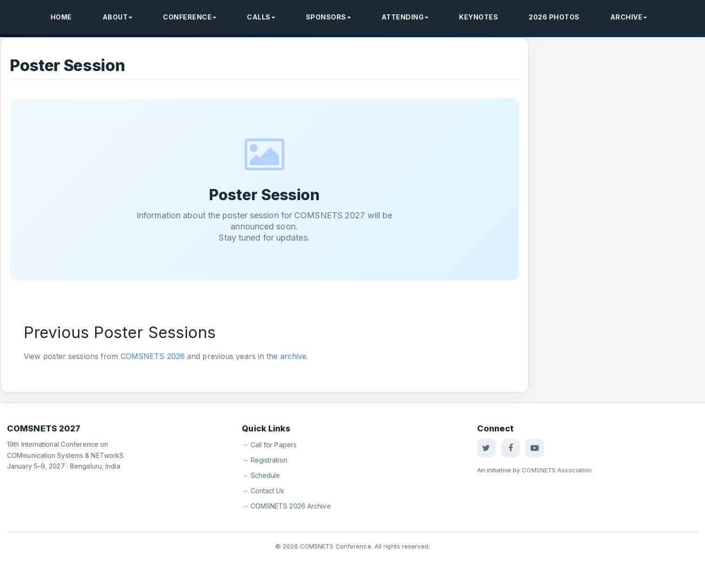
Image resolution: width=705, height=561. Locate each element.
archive (293, 356)
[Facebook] (510, 448)
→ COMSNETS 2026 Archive (286, 506)
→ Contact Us (263, 491)
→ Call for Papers (269, 445)
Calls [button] (261, 17)
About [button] (118, 17)
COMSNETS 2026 (153, 356)
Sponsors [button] (328, 17)
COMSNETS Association (557, 470)
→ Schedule (261, 475)
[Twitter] (486, 448)
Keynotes (478, 17)
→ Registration (264, 460)
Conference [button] (189, 17)
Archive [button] (628, 17)
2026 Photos (554, 17)
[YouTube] (534, 448)
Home (61, 17)
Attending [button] (405, 17)
